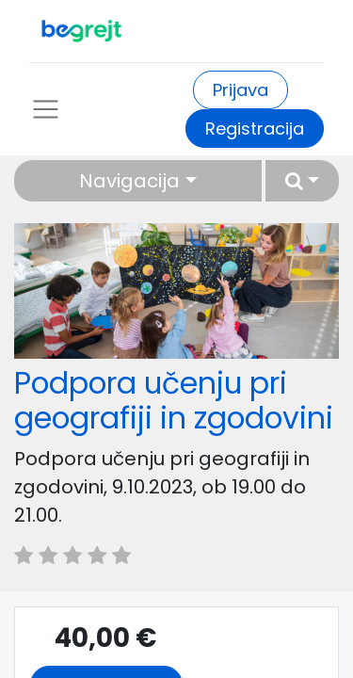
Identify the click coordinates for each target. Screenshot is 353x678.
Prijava (240, 90)
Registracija (254, 128)
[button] (302, 181)
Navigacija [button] (129, 181)
